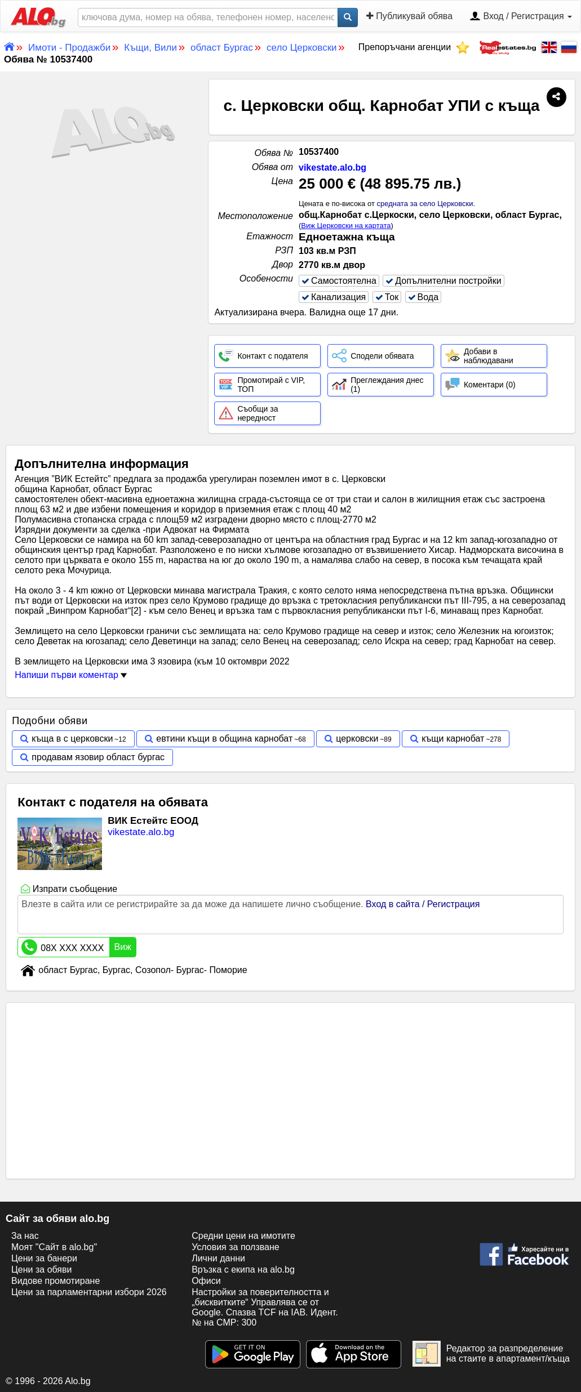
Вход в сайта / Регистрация (423, 904)
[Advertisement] (104, 276)
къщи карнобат (453, 738)
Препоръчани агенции (413, 47)
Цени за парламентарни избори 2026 (89, 1292)
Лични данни (218, 1258)
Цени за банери (44, 1258)
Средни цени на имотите (243, 1236)
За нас (25, 1236)
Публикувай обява (409, 16)
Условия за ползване (236, 1247)
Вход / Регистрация (520, 17)
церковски (357, 738)
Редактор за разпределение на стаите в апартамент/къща (491, 1354)
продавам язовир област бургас (98, 757)
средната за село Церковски (424, 203)
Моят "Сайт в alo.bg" (54, 1247)
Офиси (206, 1281)
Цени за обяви (41, 1269)
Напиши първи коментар (71, 675)
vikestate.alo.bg (332, 167)
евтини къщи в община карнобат (224, 738)
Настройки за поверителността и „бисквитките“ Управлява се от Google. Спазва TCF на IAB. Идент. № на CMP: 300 (265, 1307)
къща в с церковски (72, 738)
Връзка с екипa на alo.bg (243, 1269)
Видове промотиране (55, 1281)
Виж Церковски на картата (346, 225)
